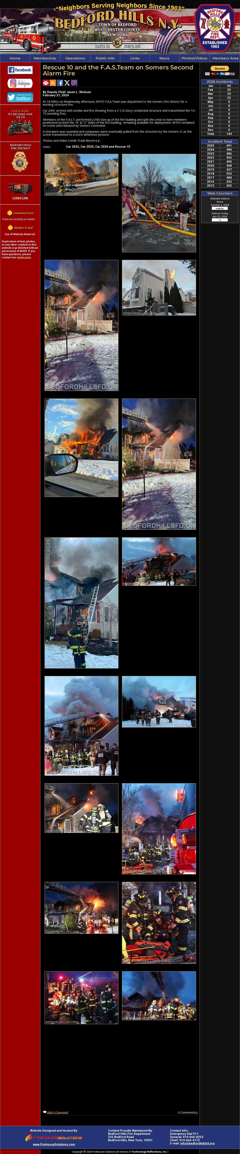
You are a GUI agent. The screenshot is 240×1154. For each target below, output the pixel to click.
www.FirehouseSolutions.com (54, 1144)
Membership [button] (45, 58)
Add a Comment (57, 1112)
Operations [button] (75, 58)
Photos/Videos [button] (194, 58)
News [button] (164, 58)
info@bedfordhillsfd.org (197, 1143)
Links (135, 58)
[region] (120, 58)
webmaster (24, 257)
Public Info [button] (105, 58)
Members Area (224, 58)
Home (15, 58)
